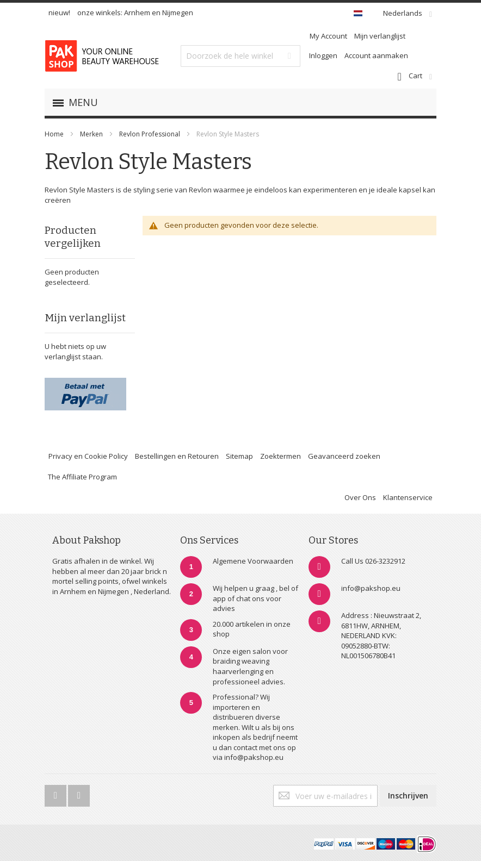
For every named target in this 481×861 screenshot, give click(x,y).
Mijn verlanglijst (379, 36)
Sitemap (239, 456)
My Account (328, 36)
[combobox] (240, 56)
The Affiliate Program (82, 477)
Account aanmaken (376, 55)
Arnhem (137, 12)
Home (54, 134)
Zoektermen (280, 456)
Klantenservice (408, 497)
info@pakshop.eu (370, 588)
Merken (91, 134)
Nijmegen (177, 12)
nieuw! (59, 12)
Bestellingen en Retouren (177, 456)
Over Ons (360, 497)
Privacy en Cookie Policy (88, 456)
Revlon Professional (150, 134)
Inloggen (323, 55)
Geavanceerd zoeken (344, 456)
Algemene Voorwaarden (253, 561)
